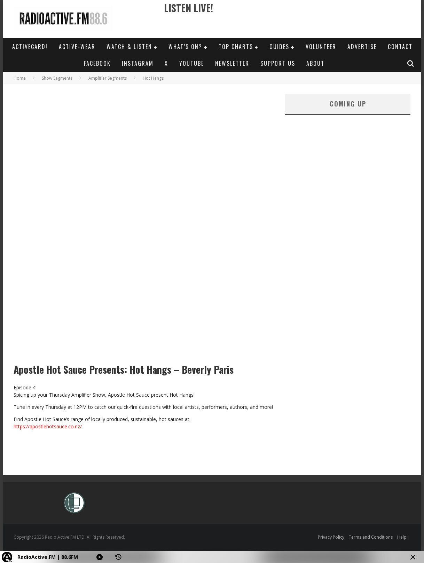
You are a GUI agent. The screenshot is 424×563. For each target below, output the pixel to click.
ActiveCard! (30, 46)
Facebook (97, 63)
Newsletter (232, 63)
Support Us (277, 63)
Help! (402, 537)
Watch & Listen (129, 46)
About (315, 63)
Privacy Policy (331, 537)
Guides (279, 46)
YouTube (191, 63)
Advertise (362, 46)
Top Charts (236, 46)
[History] (118, 557)
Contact (400, 46)
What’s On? (185, 46)
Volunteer (321, 46)
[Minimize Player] (413, 557)
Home (20, 78)
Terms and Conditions (371, 537)
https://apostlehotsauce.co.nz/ (48, 426)
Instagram (138, 63)
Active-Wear (77, 46)
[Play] (99, 557)
